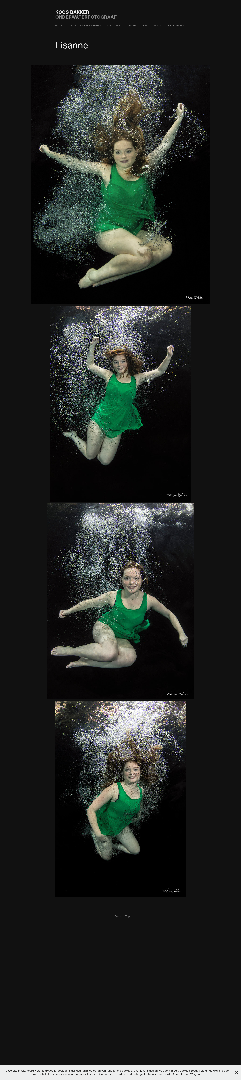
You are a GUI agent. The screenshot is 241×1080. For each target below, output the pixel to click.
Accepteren (180, 1074)
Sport (132, 25)
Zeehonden (115, 25)
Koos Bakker (72, 12)
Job (144, 25)
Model (59, 25)
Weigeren (196, 1074)
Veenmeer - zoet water (85, 25)
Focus (157, 25)
